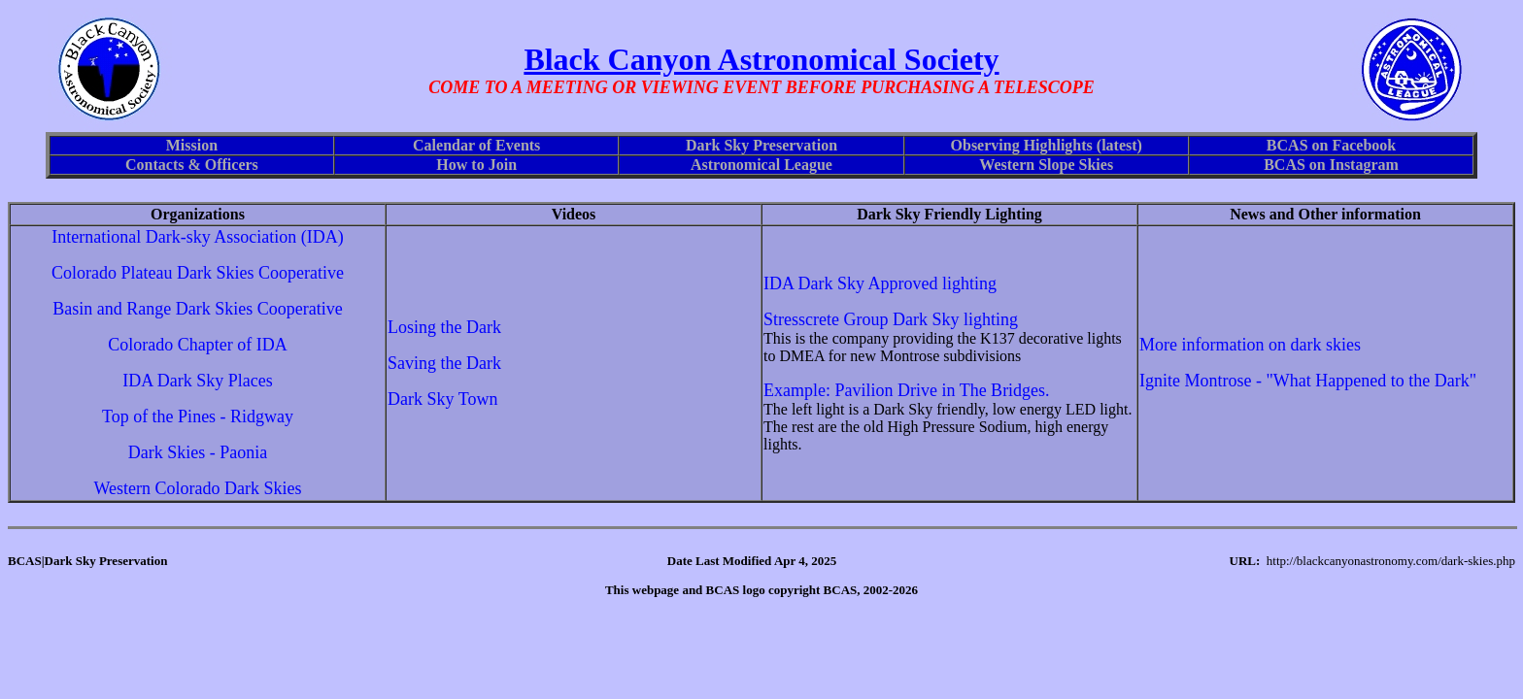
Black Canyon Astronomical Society (761, 59)
